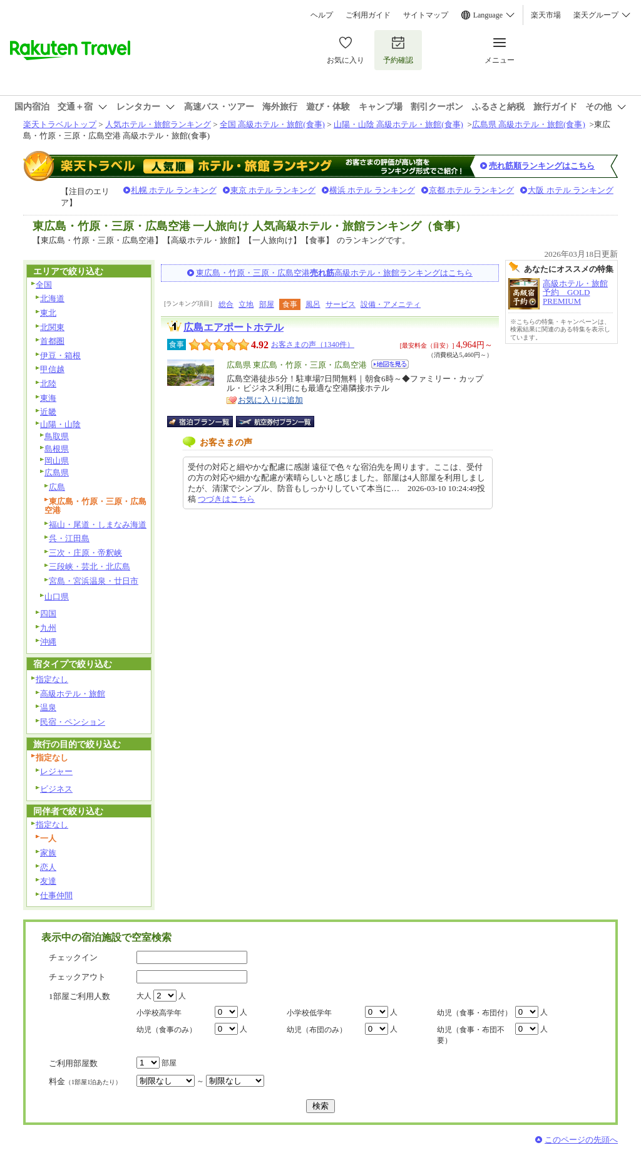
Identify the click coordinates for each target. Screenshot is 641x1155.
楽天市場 (546, 15)
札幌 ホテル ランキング (174, 190)
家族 (48, 852)
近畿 (48, 412)
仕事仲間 (56, 895)
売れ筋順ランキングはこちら (542, 165)
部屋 (266, 304)
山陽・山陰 (60, 424)
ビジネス (56, 789)
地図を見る (390, 364)
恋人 (48, 867)
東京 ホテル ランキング (273, 190)
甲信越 (52, 369)
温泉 (48, 707)
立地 (246, 304)
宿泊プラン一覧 (206, 421)
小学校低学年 (309, 1012)
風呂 (312, 304)
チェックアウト (77, 976)
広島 (57, 487)
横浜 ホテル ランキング (372, 190)
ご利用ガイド (368, 15)
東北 (48, 313)
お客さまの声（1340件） (312, 344)
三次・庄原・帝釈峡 (85, 552)
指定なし (52, 679)
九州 (48, 628)
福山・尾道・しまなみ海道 (97, 524)
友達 (48, 881)
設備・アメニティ (391, 304)
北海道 (52, 298)
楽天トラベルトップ (59, 124)
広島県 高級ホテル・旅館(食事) (528, 124)
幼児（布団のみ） (317, 1029)
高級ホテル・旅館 (72, 693)
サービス (341, 304)
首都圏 (52, 341)
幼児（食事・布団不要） (471, 1035)
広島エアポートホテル (233, 327)
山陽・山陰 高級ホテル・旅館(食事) (398, 124)
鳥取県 (56, 436)
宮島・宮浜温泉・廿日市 (93, 581)
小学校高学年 (159, 1012)
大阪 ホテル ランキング (570, 190)
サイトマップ (425, 15)
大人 (143, 996)
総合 (225, 304)
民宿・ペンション (72, 722)
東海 (48, 398)
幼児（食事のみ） (166, 1029)
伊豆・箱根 (60, 355)
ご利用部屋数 (73, 1063)
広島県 (56, 472)
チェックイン (73, 957)
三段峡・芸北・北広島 (89, 566)
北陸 (48, 383)
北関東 (52, 327)
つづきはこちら (226, 499)
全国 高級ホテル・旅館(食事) (272, 124)
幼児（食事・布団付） (474, 1012)
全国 (44, 284)
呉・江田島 (69, 538)
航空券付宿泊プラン (275, 421)
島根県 (56, 448)
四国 (48, 613)
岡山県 (56, 460)
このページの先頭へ (581, 1139)
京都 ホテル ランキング (472, 190)
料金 (85, 1081)
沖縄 (48, 641)
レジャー (56, 771)
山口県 (56, 596)
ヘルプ (321, 15)
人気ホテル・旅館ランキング (158, 124)
